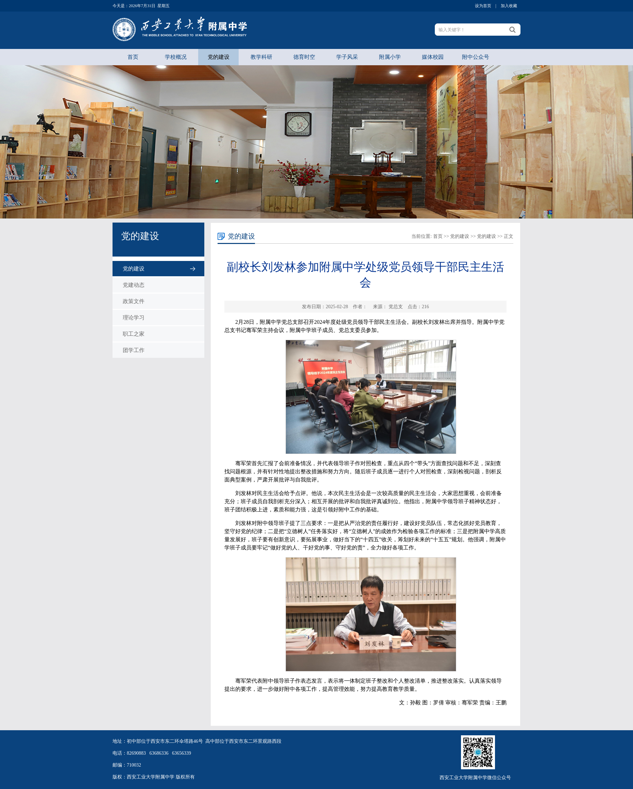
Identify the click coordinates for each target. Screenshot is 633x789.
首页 (132, 57)
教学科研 (261, 57)
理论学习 (133, 317)
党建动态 (133, 285)
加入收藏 (509, 5)
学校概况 (176, 57)
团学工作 (133, 350)
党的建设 (218, 57)
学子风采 (347, 57)
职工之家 (133, 334)
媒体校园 (433, 57)
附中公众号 (475, 57)
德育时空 (304, 57)
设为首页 (483, 5)
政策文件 (133, 301)
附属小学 (390, 57)
